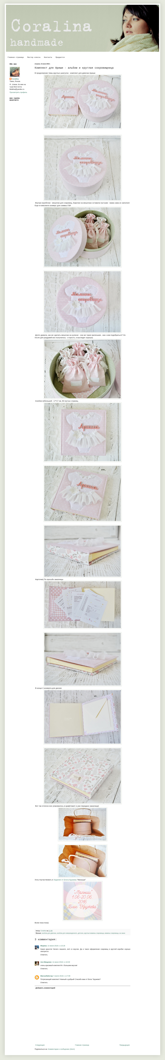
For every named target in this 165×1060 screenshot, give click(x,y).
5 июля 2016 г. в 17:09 (62, 976)
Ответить (44, 955)
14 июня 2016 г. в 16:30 (61, 962)
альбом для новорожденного (67, 933)
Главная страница (16, 57)
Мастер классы (33, 57)
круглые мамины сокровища (94, 933)
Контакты (48, 57)
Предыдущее (124, 1045)
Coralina (15, 79)
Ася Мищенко (46, 962)
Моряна (43, 946)
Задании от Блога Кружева (65, 880)
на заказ (122, 933)
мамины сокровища (111, 933)
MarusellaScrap (46, 976)
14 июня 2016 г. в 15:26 (56, 946)
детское (80, 933)
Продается (60, 57)
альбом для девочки (49, 933)
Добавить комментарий (45, 988)
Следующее (40, 1045)
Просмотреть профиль (18, 92)
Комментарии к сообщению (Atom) (61, 1049)
